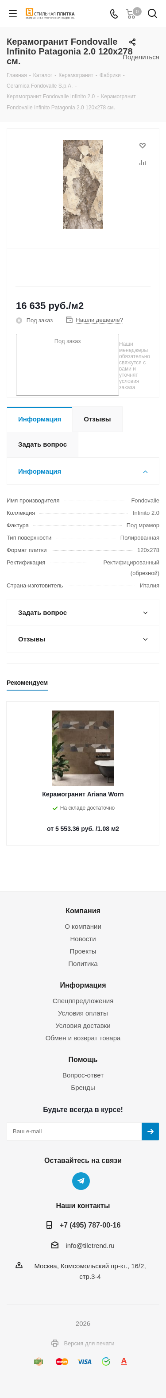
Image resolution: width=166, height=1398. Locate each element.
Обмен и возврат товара (83, 1038)
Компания (83, 911)
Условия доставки (82, 1025)
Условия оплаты (83, 1013)
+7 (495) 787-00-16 (90, 1225)
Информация (83, 985)
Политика (82, 963)
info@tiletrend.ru (90, 1245)
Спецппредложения (83, 1000)
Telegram (81, 1181)
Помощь (83, 1059)
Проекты (82, 951)
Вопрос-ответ (83, 1075)
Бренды (83, 1087)
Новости (83, 938)
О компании (83, 926)
